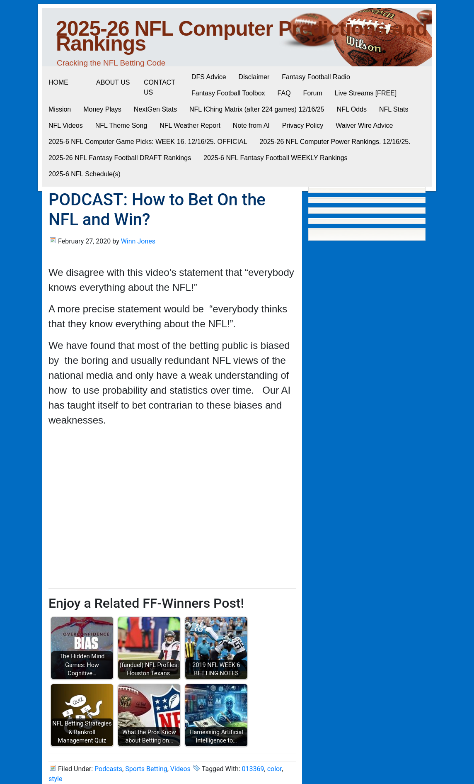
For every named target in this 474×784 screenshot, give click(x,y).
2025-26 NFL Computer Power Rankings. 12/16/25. (335, 141)
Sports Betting (146, 769)
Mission (59, 109)
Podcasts (108, 769)
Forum (312, 93)
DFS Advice (208, 76)
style (55, 779)
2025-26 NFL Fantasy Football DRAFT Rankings (119, 157)
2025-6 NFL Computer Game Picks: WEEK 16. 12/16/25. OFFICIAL (147, 141)
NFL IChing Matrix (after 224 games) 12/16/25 (256, 109)
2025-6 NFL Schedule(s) (84, 174)
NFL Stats (394, 109)
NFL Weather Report (190, 125)
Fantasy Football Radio (316, 76)
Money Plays (102, 109)
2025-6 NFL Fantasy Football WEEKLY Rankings (275, 157)
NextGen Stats (155, 109)
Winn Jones (138, 241)
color (274, 769)
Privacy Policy (303, 125)
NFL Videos (65, 125)
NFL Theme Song (121, 125)
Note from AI (251, 125)
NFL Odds (352, 109)
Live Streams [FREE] (366, 93)
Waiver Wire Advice (364, 125)
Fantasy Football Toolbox (228, 93)
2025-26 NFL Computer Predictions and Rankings (242, 36)
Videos (180, 769)
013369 (253, 769)
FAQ (284, 93)
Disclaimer (254, 76)
